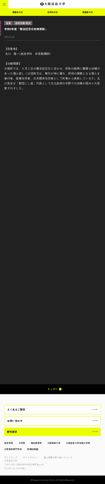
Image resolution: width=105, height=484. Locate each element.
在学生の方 (52, 12)
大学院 (22, 442)
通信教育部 (36, 442)
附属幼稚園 (32, 449)
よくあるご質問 (16, 409)
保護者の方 (87, 12)
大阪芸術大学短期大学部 (78, 442)
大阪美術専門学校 (13, 449)
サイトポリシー (30, 457)
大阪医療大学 (53, 442)
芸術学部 (8, 442)
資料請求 (12, 431)
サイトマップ (10, 457)
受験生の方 (17, 12)
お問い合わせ (15, 421)
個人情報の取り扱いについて (58, 457)
